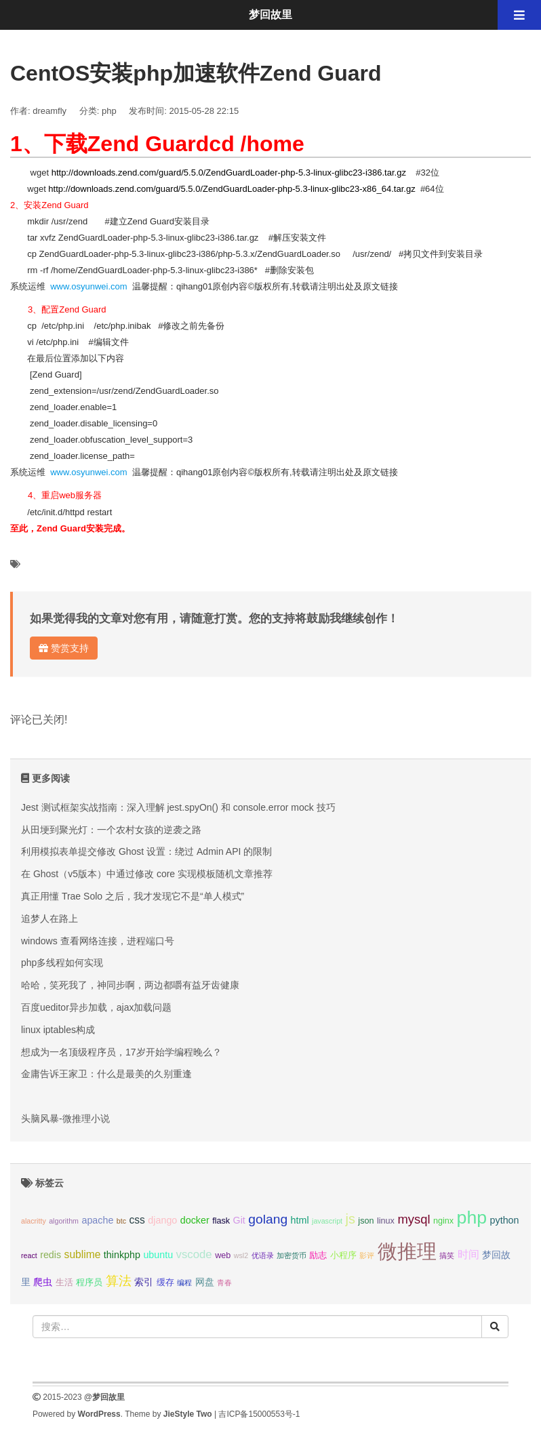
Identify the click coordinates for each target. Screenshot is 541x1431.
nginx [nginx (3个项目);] (443, 1221)
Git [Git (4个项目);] (239, 1220)
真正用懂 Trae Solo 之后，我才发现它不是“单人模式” (132, 896)
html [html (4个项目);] (300, 1220)
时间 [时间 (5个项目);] (468, 1254)
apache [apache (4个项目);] (97, 1220)
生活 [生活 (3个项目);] (64, 1282)
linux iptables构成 (58, 1029)
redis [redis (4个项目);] (50, 1254)
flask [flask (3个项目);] (221, 1221)
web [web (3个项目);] (223, 1255)
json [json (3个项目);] (366, 1221)
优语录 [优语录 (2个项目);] (263, 1255)
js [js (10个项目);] (350, 1218)
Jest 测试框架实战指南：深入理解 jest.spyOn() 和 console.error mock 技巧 (178, 807)
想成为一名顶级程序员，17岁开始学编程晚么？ (121, 1052)
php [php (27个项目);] (472, 1217)
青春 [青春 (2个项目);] (224, 1282)
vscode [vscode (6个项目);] (194, 1254)
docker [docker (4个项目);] (194, 1220)
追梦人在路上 (49, 918)
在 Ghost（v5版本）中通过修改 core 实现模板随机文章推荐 (147, 873)
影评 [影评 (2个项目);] (366, 1255)
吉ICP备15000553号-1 (259, 1414)
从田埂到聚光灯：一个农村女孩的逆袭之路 (111, 829)
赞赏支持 (64, 648)
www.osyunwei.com (88, 286)
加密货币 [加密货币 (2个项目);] (291, 1255)
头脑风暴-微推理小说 (65, 1118)
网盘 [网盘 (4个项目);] (204, 1281)
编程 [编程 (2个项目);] (184, 1282)
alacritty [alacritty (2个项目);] (33, 1221)
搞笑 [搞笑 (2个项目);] (446, 1255)
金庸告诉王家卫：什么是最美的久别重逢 (106, 1073)
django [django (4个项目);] (162, 1220)
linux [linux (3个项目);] (386, 1221)
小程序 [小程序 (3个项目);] (343, 1255)
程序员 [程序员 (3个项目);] (89, 1282)
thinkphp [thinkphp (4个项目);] (122, 1254)
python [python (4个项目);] (504, 1220)
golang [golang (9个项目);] (267, 1219)
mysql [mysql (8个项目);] (413, 1219)
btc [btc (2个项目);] (121, 1221)
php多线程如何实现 (62, 962)
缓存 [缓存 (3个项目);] (165, 1282)
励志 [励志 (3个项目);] (318, 1255)
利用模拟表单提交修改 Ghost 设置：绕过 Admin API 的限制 (146, 851)
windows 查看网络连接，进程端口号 (97, 940)
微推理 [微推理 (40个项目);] (407, 1251)
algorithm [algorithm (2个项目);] (64, 1221)
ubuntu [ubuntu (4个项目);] (158, 1254)
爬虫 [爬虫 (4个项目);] (42, 1281)
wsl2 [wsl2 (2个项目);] (241, 1255)
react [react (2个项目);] (29, 1255)
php (109, 111)
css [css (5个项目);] (136, 1220)
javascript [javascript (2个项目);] (327, 1221)
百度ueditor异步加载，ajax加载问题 (96, 1007)
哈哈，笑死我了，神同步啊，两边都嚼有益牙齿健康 (130, 985)
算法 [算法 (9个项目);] (119, 1281)
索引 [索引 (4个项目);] (143, 1281)
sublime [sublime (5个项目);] (82, 1254)
